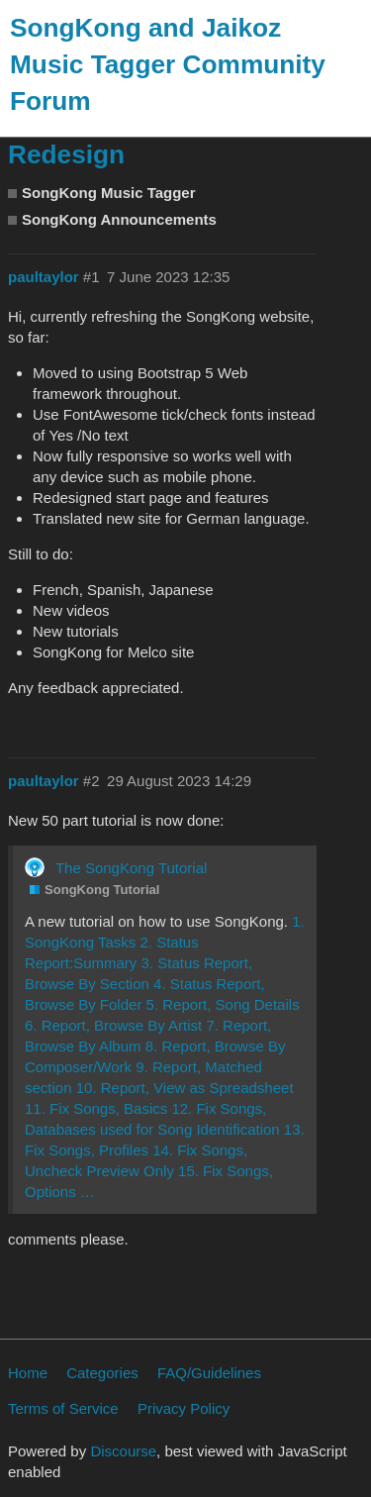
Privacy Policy (184, 1408)
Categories (102, 1372)
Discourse (123, 1451)
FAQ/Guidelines (209, 1372)
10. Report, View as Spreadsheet (185, 1087)
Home (27, 1372)
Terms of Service (63, 1408)
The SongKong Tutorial (131, 867)
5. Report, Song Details (223, 1004)
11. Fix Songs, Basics (96, 1108)
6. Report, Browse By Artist (113, 1025)
